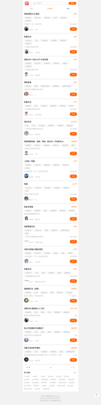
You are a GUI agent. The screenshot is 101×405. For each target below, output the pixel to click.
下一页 (73, 367)
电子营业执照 (44, 400)
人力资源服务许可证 (55, 400)
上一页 (28, 367)
